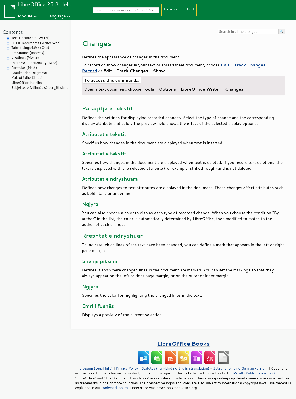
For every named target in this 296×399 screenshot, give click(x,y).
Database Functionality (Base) (34, 62)
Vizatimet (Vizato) (25, 57)
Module (25, 16)
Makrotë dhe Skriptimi (28, 77)
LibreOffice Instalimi (27, 82)
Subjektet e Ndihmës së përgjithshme (39, 87)
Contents (12, 32)
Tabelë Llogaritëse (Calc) (30, 47)
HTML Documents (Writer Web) (36, 43)
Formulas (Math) (24, 67)
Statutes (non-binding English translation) (175, 368)
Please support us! (179, 9)
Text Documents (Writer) (30, 37)
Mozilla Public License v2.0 (255, 373)
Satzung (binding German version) (240, 368)
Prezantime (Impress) (27, 52)
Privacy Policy (127, 368)
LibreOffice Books (183, 343)
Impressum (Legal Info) (94, 368)
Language (56, 16)
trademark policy (115, 387)
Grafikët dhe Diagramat (29, 72)
